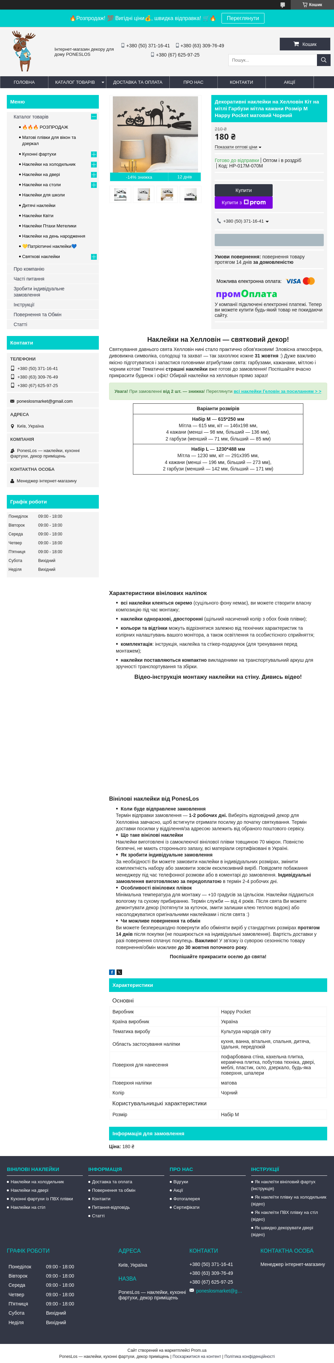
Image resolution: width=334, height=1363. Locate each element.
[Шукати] (324, 60)
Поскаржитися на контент (196, 1356)
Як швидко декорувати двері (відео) (282, 1231)
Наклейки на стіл (28, 1207)
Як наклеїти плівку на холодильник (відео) (289, 1200)
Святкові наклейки (41, 256)
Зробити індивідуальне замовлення (39, 292)
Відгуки (180, 1181)
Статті (20, 324)
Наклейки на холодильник (48, 164)
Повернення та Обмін (37, 314)
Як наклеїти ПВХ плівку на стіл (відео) (284, 1216)
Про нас (193, 82)
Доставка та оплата (137, 82)
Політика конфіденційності (250, 1356)
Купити (244, 190)
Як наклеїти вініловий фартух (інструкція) (283, 1185)
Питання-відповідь (111, 1207)
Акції (289, 82)
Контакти (241, 82)
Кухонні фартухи (39, 154)
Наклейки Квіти (38, 215)
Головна (24, 82)
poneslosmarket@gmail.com (45, 401)
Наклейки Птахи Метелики (49, 225)
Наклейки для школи (43, 194)
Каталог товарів (75, 82)
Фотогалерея (186, 1198)
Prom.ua (199, 1350)
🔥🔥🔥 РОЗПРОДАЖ (45, 127)
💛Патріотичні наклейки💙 (49, 246)
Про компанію (29, 269)
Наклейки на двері (41, 174)
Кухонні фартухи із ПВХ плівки (42, 1198)
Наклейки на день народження (53, 236)
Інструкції (24, 304)
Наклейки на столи (41, 184)
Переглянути (243, 18)
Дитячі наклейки (39, 205)
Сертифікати (186, 1207)
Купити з (243, 202)
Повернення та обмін (113, 1190)
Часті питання (29, 279)
